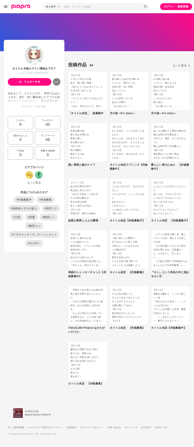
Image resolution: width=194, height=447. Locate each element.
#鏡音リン (34, 225)
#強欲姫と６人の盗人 (24, 208)
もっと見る (34, 182)
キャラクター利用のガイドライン (45, 427)
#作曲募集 (45, 199)
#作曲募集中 (24, 199)
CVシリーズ (131, 427)
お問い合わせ (114, 427)
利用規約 (71, 427)
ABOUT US (161, 427)
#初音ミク (51, 208)
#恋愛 (31, 217)
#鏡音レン (48, 217)
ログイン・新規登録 (176, 6)
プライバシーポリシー (91, 427)
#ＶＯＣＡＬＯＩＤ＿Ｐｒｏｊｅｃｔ (34, 234)
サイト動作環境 (16, 427)
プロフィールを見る (34, 106)
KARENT (146, 427)
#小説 (16, 217)
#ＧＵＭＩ (34, 243)
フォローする (29, 81)
